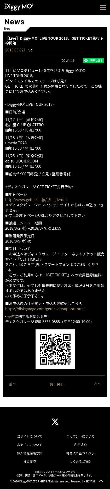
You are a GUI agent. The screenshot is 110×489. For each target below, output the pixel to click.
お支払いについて (29, 444)
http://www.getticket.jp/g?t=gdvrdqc (36, 199)
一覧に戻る (55, 383)
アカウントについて (80, 436)
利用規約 (80, 444)
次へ (97, 383)
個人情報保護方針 (29, 453)
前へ (12, 383)
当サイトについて (29, 436)
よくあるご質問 (80, 461)
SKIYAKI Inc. (92, 481)
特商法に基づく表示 (80, 453)
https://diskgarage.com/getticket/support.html (45, 308)
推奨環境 (29, 461)
